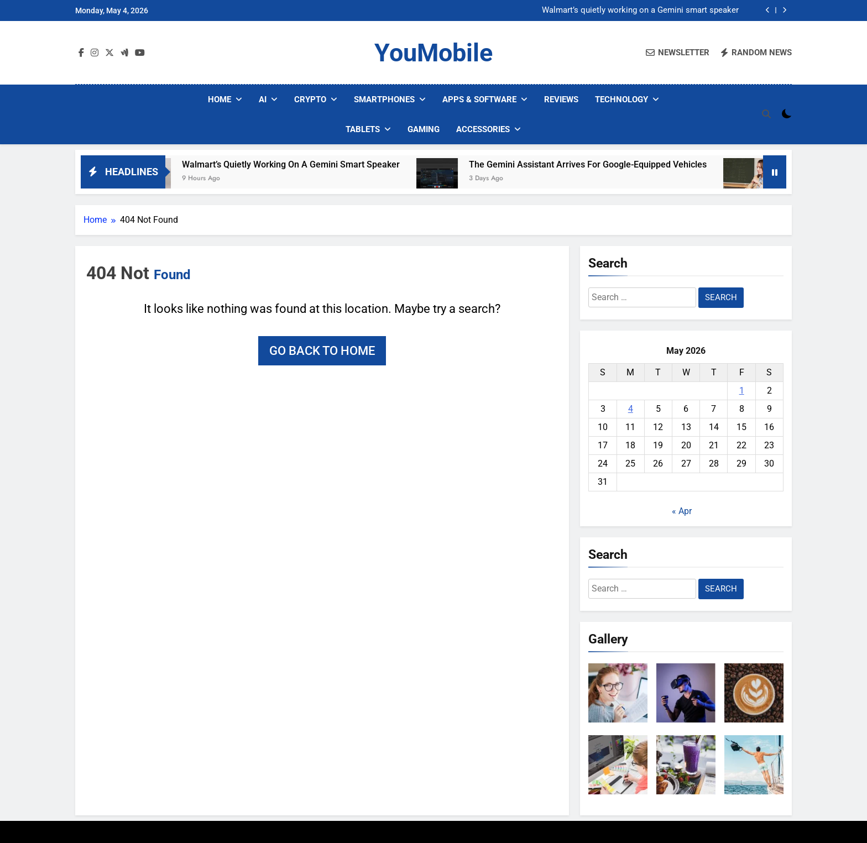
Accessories (483, 129)
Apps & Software (479, 99)
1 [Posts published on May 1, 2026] (741, 390)
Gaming (424, 129)
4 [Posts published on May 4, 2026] (630, 409)
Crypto (310, 99)
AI (263, 99)
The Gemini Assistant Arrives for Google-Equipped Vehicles (605, 164)
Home (219, 99)
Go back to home (322, 351)
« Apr (682, 511)
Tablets (363, 129)
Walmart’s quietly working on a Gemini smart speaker (640, 10)
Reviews (561, 99)
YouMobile (433, 52)
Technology (621, 99)
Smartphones (384, 99)
